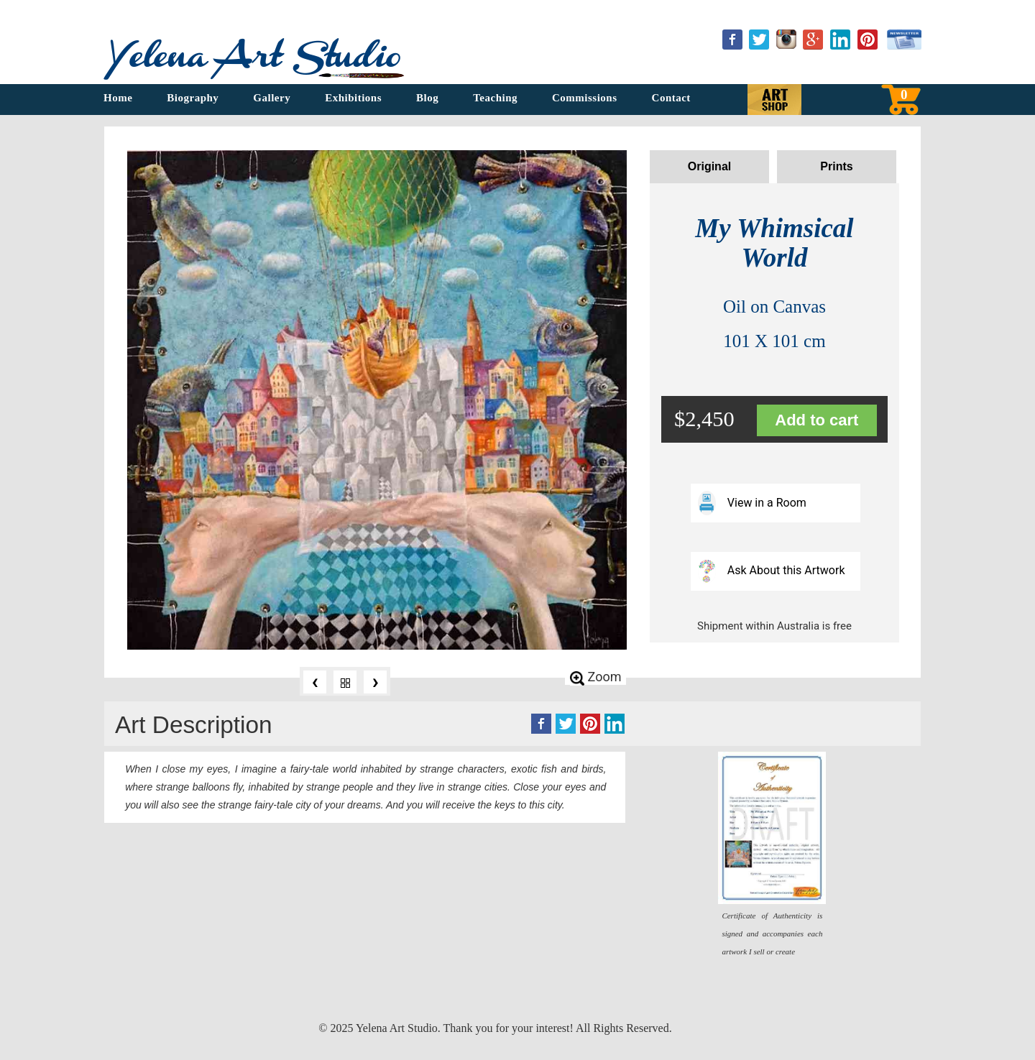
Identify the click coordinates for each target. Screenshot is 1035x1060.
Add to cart (816, 420)
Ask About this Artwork (771, 570)
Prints (836, 166)
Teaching (495, 97)
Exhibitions (353, 97)
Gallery (271, 97)
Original (709, 166)
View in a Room (752, 503)
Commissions (584, 97)
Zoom (596, 677)
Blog (427, 97)
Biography (192, 97)
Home (118, 97)
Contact (671, 97)
